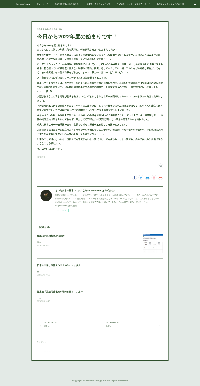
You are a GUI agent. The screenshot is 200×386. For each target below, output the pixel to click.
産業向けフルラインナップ (98, 4)
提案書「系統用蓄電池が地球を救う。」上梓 (60, 292)
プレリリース (42, 4)
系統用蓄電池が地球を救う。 (67, 4)
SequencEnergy (23, 4)
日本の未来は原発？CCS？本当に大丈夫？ (59, 265)
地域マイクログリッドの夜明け (170, 4)
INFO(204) (41, 157)
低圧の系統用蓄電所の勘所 (50, 235)
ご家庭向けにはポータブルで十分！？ (133, 4)
